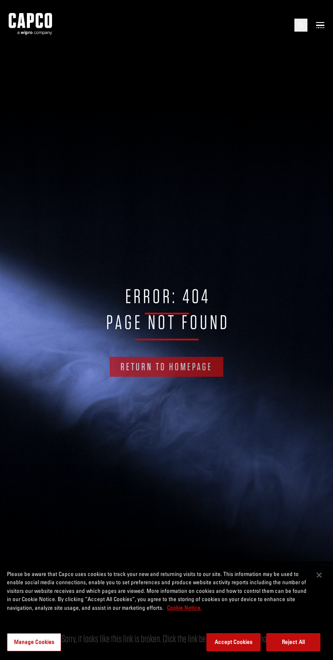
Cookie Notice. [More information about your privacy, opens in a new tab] (184, 607)
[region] (166, 610)
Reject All (293, 641)
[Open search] (300, 25)
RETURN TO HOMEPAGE (166, 366)
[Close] (319, 575)
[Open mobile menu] (320, 25)
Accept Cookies (234, 641)
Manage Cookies (34, 641)
